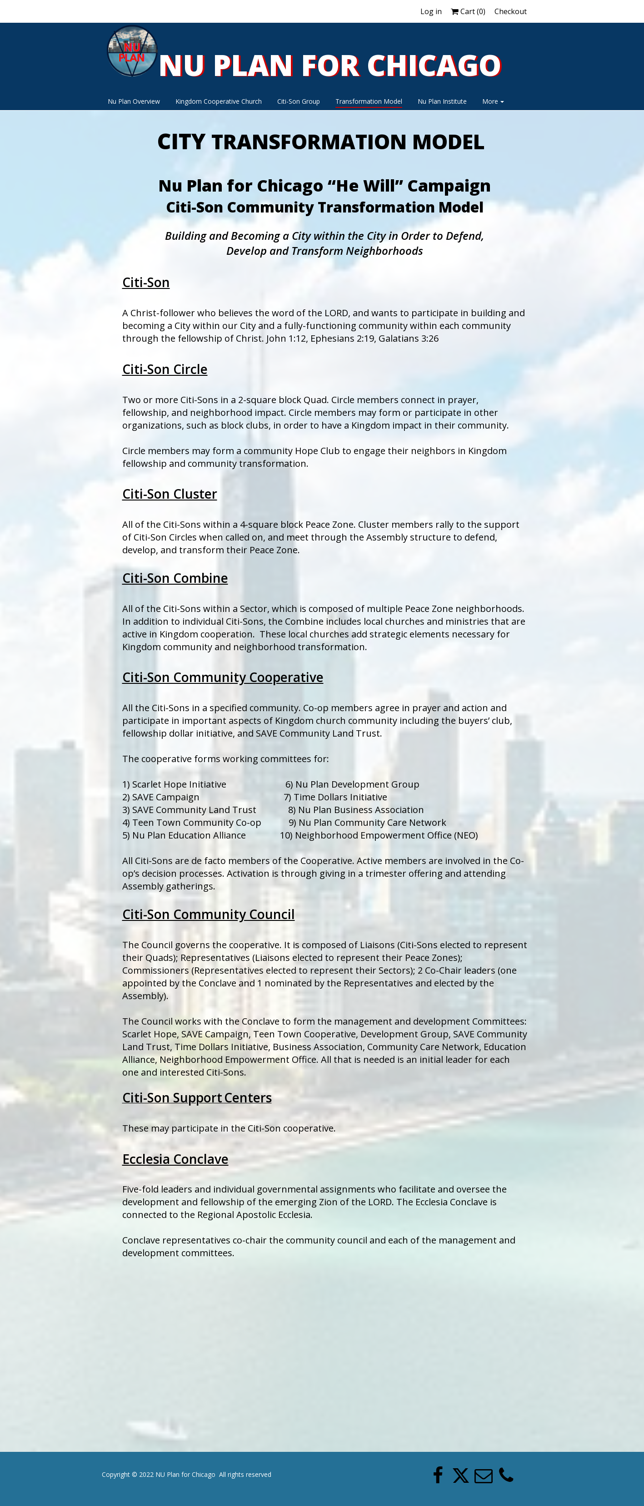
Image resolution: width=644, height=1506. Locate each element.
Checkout (510, 11)
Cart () (468, 11)
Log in (431, 11)
